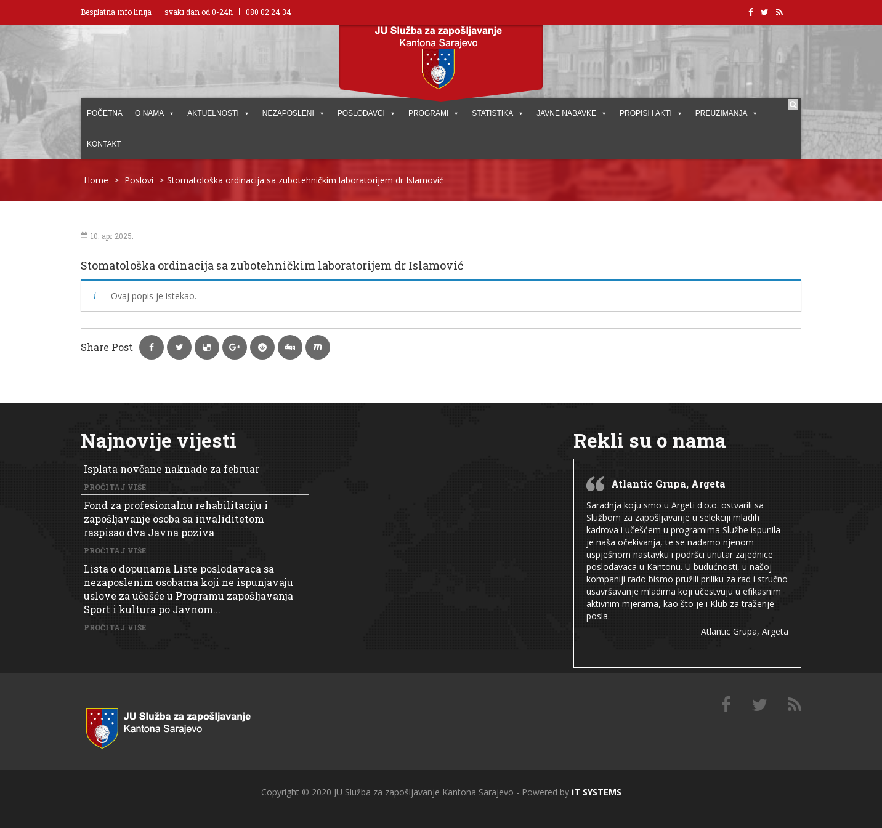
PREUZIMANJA (727, 113)
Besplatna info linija (116, 12)
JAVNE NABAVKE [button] (571, 113)
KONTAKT (104, 144)
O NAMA (155, 113)
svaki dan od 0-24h (198, 12)
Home (96, 180)
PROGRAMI (433, 113)
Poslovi (138, 180)
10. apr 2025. (107, 235)
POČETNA (105, 113)
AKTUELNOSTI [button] (218, 113)
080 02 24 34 (268, 12)
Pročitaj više (115, 487)
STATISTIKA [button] (498, 113)
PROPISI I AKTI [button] (651, 113)
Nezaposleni (293, 113)
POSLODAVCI (367, 113)
